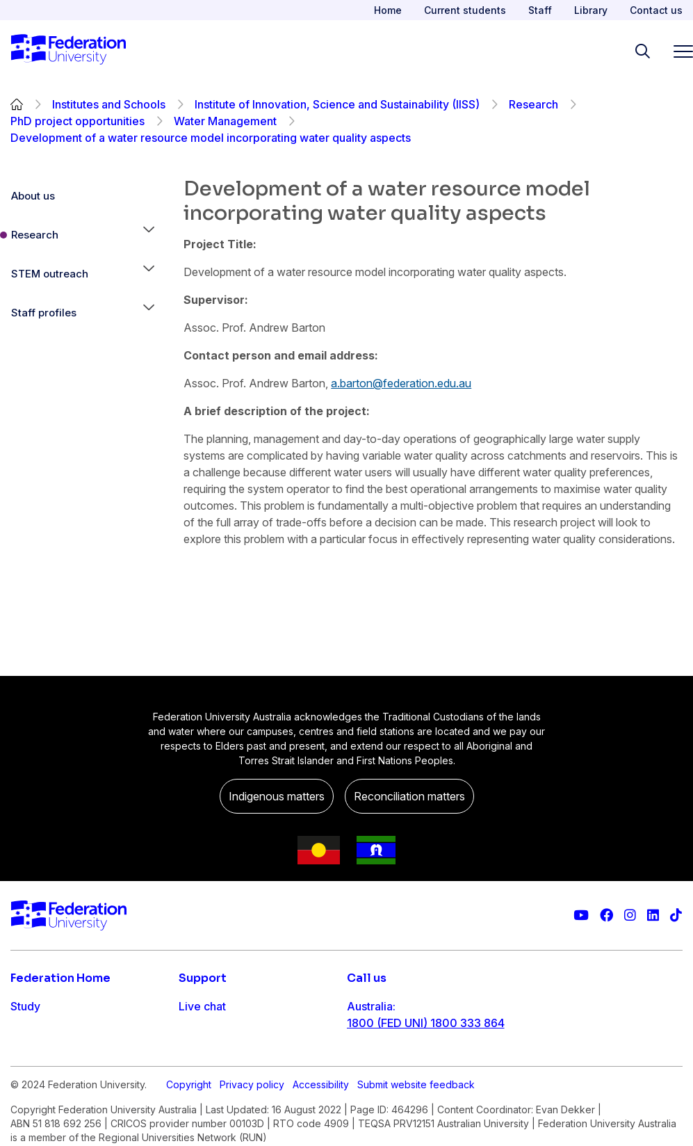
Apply (26, 1034)
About (26, 1117)
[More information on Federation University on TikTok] (676, 915)
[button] (149, 235)
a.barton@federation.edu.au (401, 383)
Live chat (202, 1006)
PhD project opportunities (77, 121)
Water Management (225, 121)
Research (533, 104)
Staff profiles (43, 312)
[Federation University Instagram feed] (630, 915)
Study (25, 1006)
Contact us (656, 10)
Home (388, 10)
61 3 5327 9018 (387, 1067)
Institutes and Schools (108, 104)
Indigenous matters (277, 796)
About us (33, 195)
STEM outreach (49, 273)
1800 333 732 (384, 1112)
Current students (465, 10)
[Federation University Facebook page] (606, 915)
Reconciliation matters (409, 796)
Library (591, 10)
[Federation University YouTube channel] (581, 915)
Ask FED (200, 1062)
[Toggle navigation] (677, 51)
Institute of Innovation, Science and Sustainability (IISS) (337, 104)
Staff (540, 10)
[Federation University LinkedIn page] (653, 915)
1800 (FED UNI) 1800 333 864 (426, 1023)
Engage (30, 1090)
